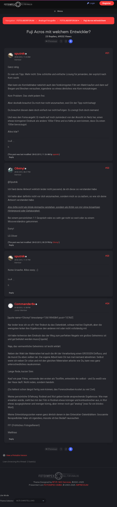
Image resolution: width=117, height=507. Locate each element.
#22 (107, 168)
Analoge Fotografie (47, 20)
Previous (51, 41)
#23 (107, 256)
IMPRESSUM (82, 485)
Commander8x (24, 304)
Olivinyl (19, 168)
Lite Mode (4, 495)
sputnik (19, 53)
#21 (107, 53)
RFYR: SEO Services (61, 482)
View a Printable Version (16, 455)
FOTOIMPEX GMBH (53, 485)
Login (91, 3)
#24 (107, 303)
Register (106, 3)
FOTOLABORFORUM (25, 20)
